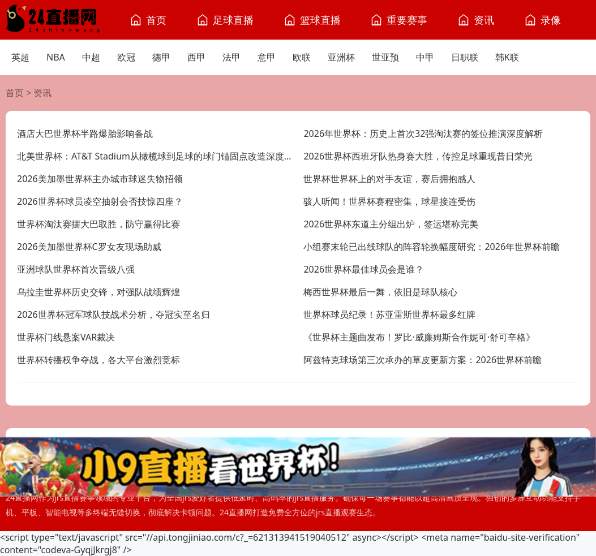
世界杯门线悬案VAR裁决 (66, 337)
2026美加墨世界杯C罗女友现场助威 (89, 246)
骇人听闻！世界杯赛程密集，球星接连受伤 (389, 201)
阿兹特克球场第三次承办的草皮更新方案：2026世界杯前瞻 (422, 360)
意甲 (267, 57)
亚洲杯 (341, 57)
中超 (91, 57)
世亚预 (385, 57)
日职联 (464, 57)
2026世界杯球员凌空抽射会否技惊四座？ (100, 201)
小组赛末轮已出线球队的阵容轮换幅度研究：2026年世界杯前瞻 (431, 246)
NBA (55, 57)
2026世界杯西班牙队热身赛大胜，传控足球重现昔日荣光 (418, 156)
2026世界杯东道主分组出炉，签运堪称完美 (390, 224)
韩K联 (507, 57)
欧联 (302, 57)
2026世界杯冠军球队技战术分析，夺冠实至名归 (113, 314)
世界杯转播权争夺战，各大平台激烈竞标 (98, 360)
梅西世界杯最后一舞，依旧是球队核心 (380, 292)
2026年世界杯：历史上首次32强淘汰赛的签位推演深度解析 (423, 133)
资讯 (484, 20)
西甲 (196, 57)
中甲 (425, 57)
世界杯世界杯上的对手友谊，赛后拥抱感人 (389, 179)
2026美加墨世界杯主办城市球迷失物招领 (100, 179)
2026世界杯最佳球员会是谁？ (363, 269)
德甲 (161, 57)
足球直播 (233, 20)
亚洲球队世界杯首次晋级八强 (76, 269)
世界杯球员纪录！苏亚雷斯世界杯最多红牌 (389, 314)
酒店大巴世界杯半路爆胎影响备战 (85, 133)
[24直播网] (53, 20)
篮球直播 (320, 20)
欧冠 (126, 57)
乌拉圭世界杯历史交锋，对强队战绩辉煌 (98, 292)
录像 (551, 20)
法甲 (231, 57)
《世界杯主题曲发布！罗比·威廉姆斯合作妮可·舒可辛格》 (419, 337)
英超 (20, 57)
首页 (156, 20)
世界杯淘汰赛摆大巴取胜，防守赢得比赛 (98, 224)
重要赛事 (407, 20)
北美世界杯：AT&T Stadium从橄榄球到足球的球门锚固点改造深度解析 (155, 156)
